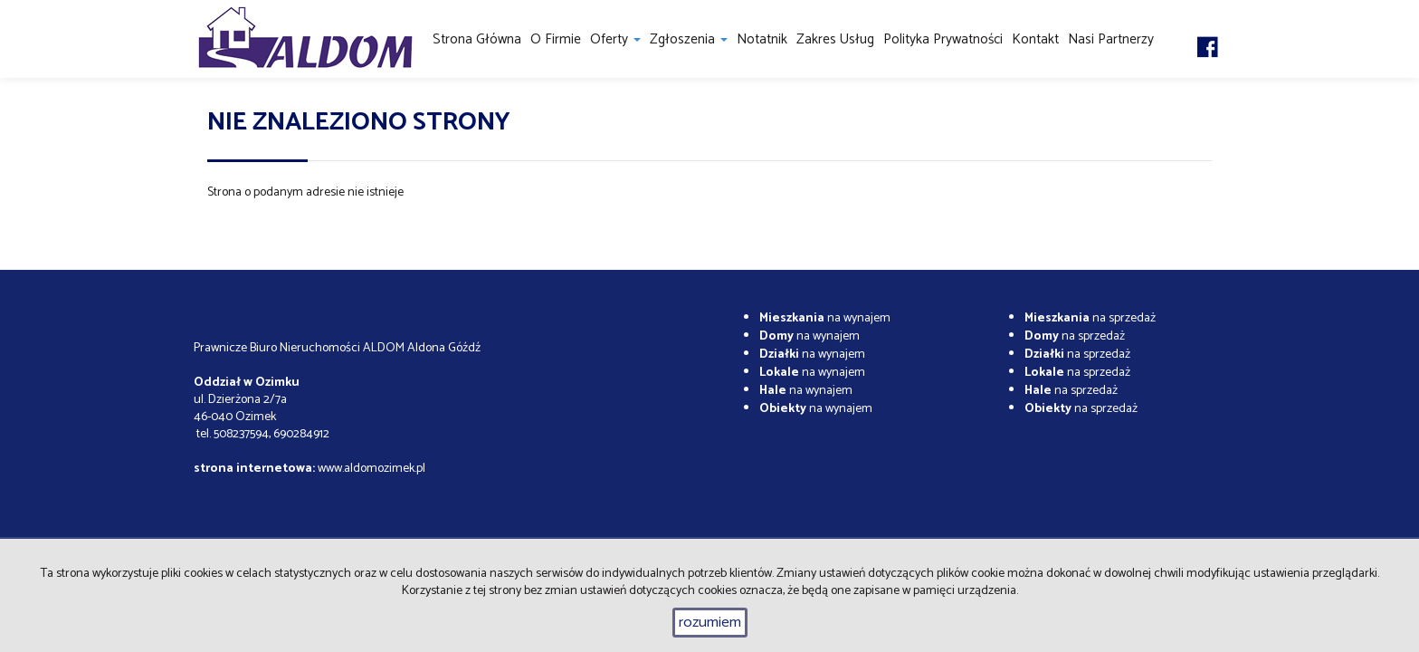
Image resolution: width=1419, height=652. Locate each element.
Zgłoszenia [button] (689, 39)
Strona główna (477, 39)
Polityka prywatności (943, 39)
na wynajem (824, 318)
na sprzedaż (1090, 318)
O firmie (555, 39)
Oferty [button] (615, 39)
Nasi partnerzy (1111, 39)
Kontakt (1035, 39)
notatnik (762, 39)
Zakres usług (835, 39)
